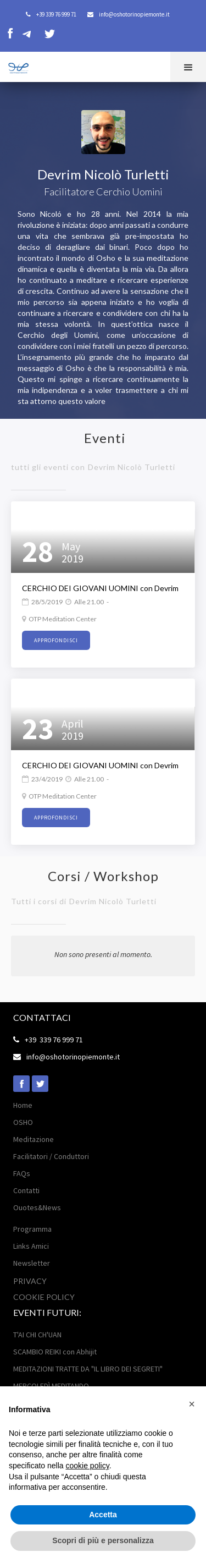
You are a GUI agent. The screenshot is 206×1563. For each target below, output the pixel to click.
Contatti (26, 1190)
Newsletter (31, 1263)
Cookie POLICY (44, 1297)
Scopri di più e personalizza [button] (102, 1540)
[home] (15, 66)
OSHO (23, 1122)
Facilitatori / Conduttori (51, 1156)
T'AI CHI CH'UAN (37, 1335)
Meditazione (33, 1139)
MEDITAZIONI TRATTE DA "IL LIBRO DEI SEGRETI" (88, 1369)
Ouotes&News (37, 1207)
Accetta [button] (103, 1514)
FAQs (21, 1173)
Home (22, 1105)
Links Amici (31, 1246)
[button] (188, 67)
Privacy (30, 1281)
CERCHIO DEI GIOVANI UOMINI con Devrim (100, 588)
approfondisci (56, 640)
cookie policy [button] (87, 1465)
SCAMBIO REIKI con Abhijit (55, 1352)
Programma (32, 1229)
